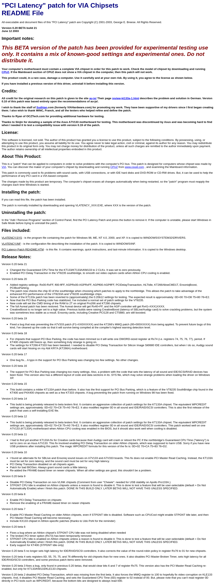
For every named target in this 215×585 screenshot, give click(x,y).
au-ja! (93, 98)
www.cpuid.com (134, 167)
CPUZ (5, 72)
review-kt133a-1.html (125, 98)
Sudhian (41, 107)
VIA (4, 167)
